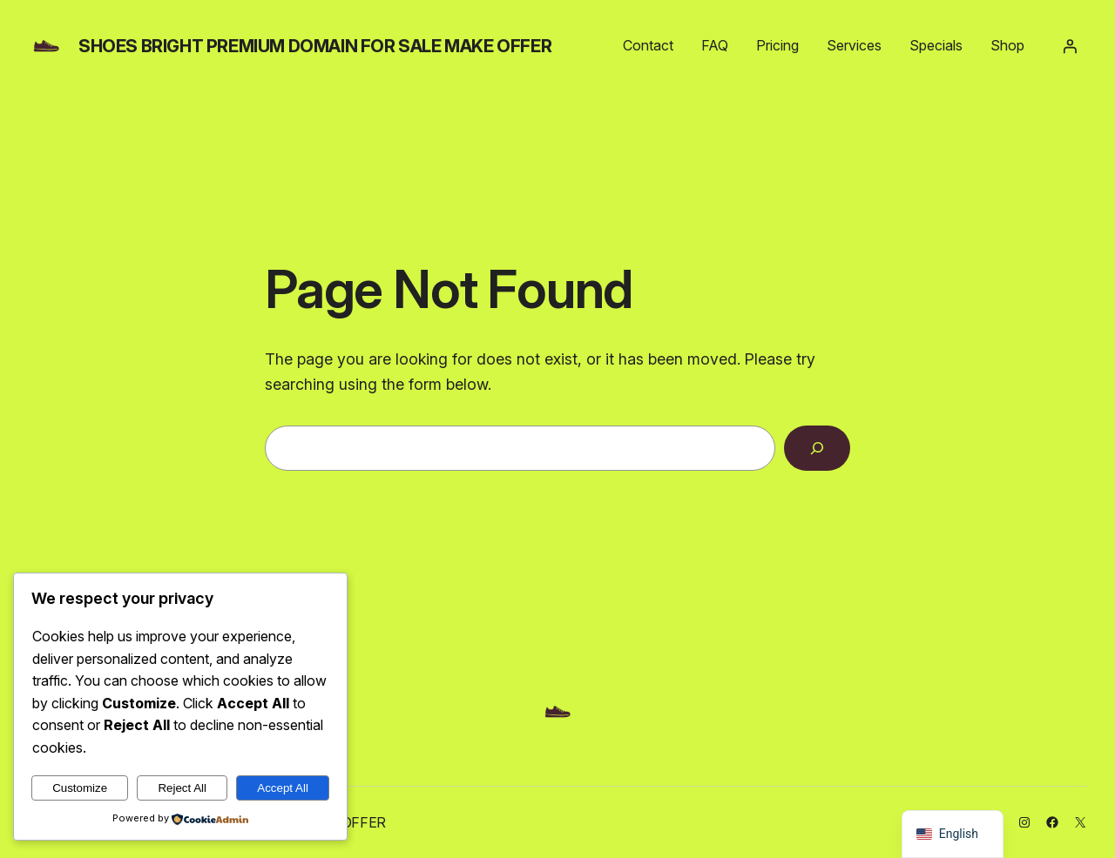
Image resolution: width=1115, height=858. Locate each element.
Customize (79, 787)
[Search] (817, 448)
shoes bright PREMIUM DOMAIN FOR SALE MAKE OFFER (314, 46)
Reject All (182, 787)
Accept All (282, 787)
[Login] (1069, 46)
